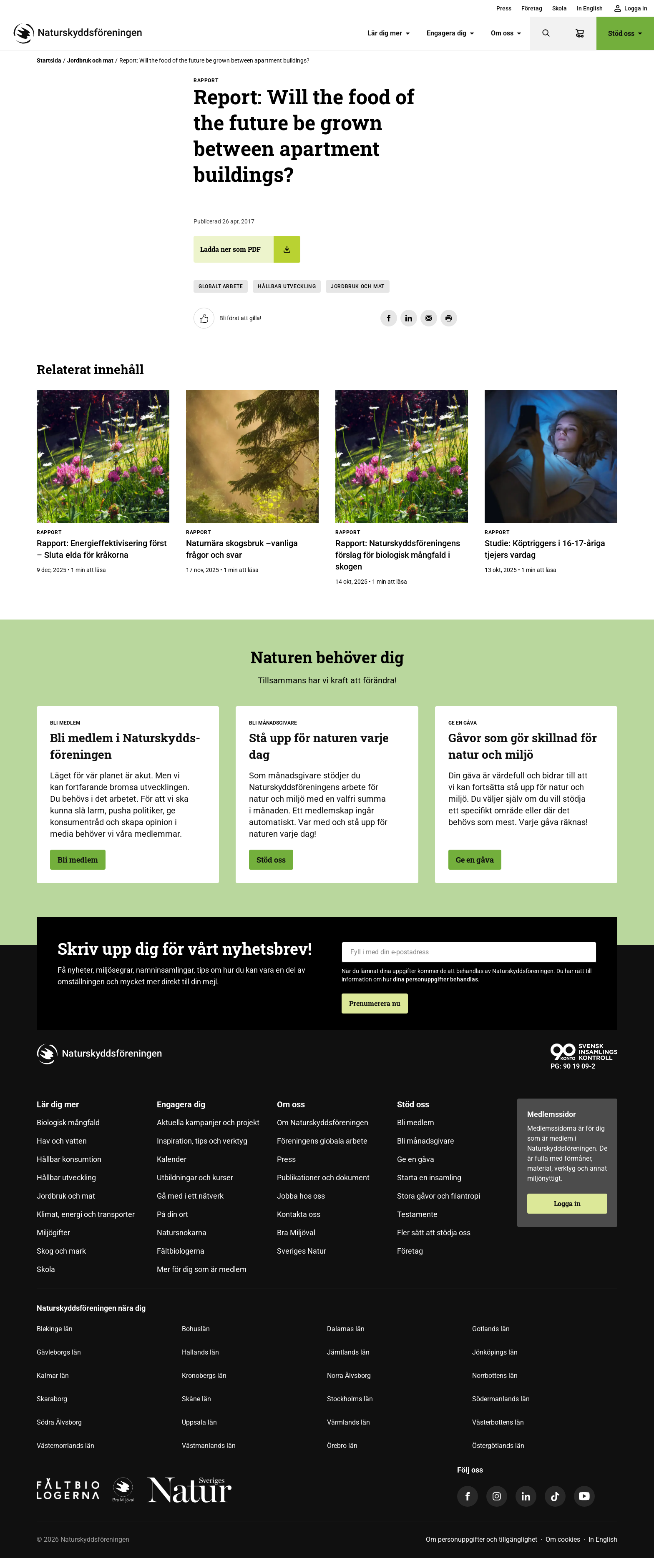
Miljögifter (53, 1232)
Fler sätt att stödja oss (433, 1232)
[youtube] (584, 1496)
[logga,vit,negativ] (189, 1490)
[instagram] (496, 1496)
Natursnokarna (181, 1232)
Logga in (567, 1203)
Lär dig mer (388, 33)
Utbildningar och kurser (195, 1177)
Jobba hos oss (301, 1196)
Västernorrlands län (65, 1446)
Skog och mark (61, 1251)
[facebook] (467, 1496)
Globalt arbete (221, 286)
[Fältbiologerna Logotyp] (68, 1490)
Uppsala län (199, 1422)
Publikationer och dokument (323, 1177)
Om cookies (563, 1539)
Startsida (49, 60)
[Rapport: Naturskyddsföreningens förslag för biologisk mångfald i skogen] (401, 456)
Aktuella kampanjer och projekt (208, 1122)
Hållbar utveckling (287, 286)
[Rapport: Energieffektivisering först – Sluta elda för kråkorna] (103, 456)
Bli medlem (78, 860)
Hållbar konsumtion (69, 1159)
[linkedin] (526, 1496)
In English (590, 8)
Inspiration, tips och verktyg (202, 1141)
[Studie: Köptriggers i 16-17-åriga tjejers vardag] (551, 456)
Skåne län (196, 1399)
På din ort (172, 1214)
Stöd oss (625, 33)
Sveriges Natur (301, 1251)
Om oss (506, 33)
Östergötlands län (498, 1446)
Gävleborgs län (59, 1352)
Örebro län (342, 1446)
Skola (559, 8)
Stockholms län (350, 1399)
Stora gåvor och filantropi (438, 1196)
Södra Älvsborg (59, 1422)
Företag (531, 8)
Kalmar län (53, 1376)
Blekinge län (55, 1329)
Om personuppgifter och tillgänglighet (481, 1539)
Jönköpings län (495, 1352)
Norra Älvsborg (349, 1376)
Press (503, 8)
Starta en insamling (429, 1177)
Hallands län (200, 1352)
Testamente (417, 1214)
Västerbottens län (498, 1422)
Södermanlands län (501, 1399)
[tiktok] (555, 1496)
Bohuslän (196, 1329)
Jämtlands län (348, 1352)
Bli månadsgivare (425, 1141)
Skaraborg (52, 1399)
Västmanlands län (209, 1446)
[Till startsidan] (80, 33)
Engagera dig (450, 33)
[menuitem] (503, 8)
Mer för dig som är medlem (202, 1269)
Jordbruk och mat (90, 60)
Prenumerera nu (374, 1003)
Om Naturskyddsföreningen (322, 1122)
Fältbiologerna (180, 1251)
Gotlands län (491, 1329)
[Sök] (546, 33)
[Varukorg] (579, 33)
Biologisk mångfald (68, 1122)
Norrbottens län (495, 1376)
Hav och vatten (62, 1141)
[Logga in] (631, 8)
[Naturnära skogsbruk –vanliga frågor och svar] (252, 456)
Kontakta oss (298, 1214)
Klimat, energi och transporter (86, 1214)
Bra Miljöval (296, 1232)
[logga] (123, 1490)
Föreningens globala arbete (322, 1141)
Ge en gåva (475, 860)
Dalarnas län (346, 1329)
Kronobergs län (204, 1376)
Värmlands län (348, 1422)
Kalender (171, 1159)
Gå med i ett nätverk (190, 1196)
